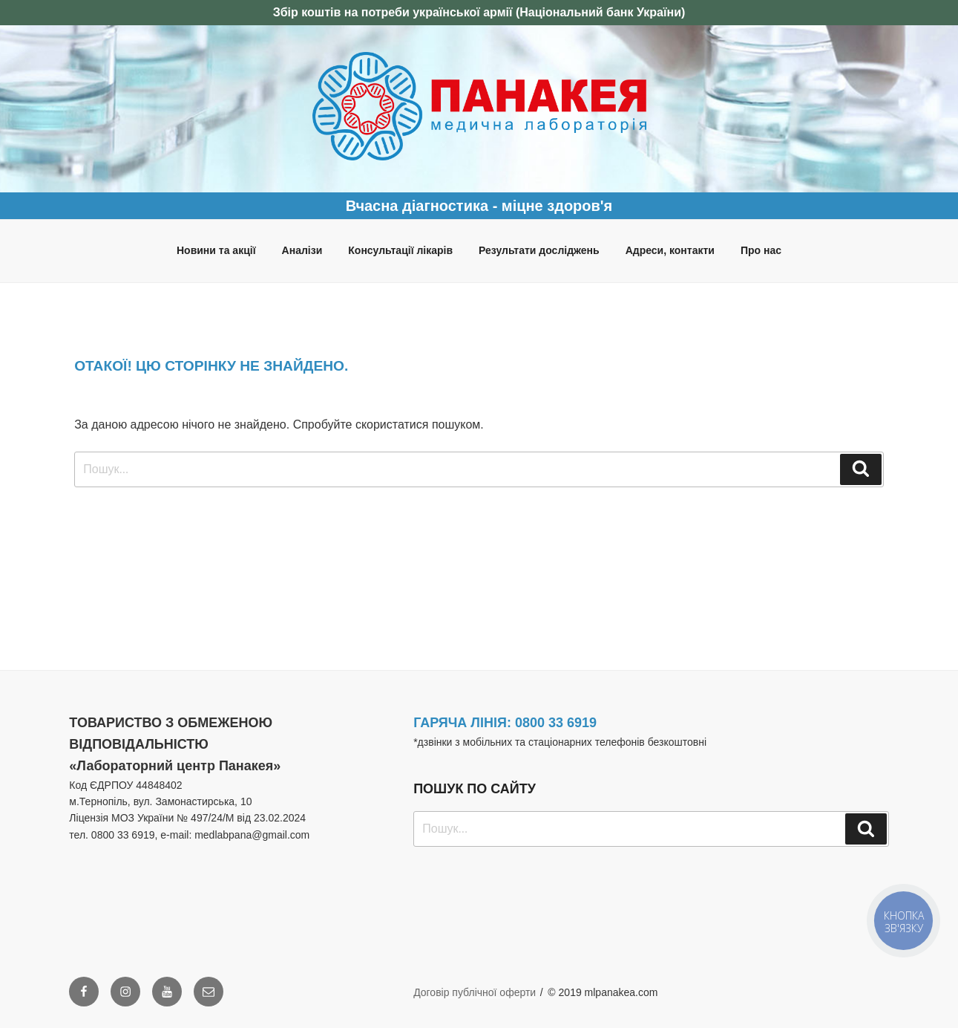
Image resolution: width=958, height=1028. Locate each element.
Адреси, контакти (670, 250)
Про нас (761, 250)
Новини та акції (216, 250)
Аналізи (302, 250)
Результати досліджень (539, 250)
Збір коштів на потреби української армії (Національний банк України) (479, 12)
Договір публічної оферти (474, 992)
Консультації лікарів (400, 250)
